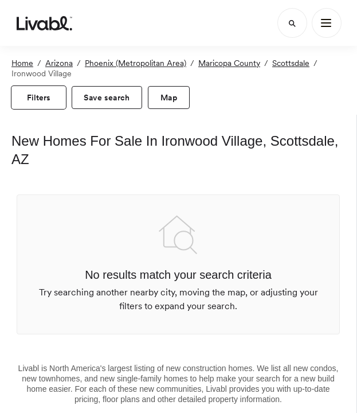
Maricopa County (229, 63)
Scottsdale (290, 63)
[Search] (292, 23)
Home (22, 63)
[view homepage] (44, 23)
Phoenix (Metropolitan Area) (135, 63)
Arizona (59, 63)
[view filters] (38, 97)
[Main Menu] (326, 23)
